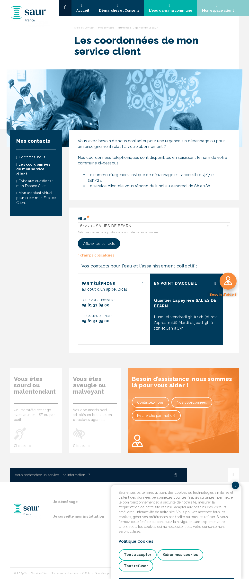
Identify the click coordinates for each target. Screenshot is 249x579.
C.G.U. (86, 573)
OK (175, 475)
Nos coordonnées (192, 402)
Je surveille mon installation (78, 516)
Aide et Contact (84, 27)
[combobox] (154, 225)
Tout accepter (137, 554)
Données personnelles (109, 573)
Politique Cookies (136, 541)
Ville (82, 219)
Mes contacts (106, 27)
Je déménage (65, 502)
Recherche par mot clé (156, 416)
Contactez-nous (30, 157)
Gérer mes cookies (180, 554)
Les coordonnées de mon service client (33, 169)
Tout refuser (136, 566)
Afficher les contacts (99, 244)
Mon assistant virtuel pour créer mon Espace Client (36, 197)
